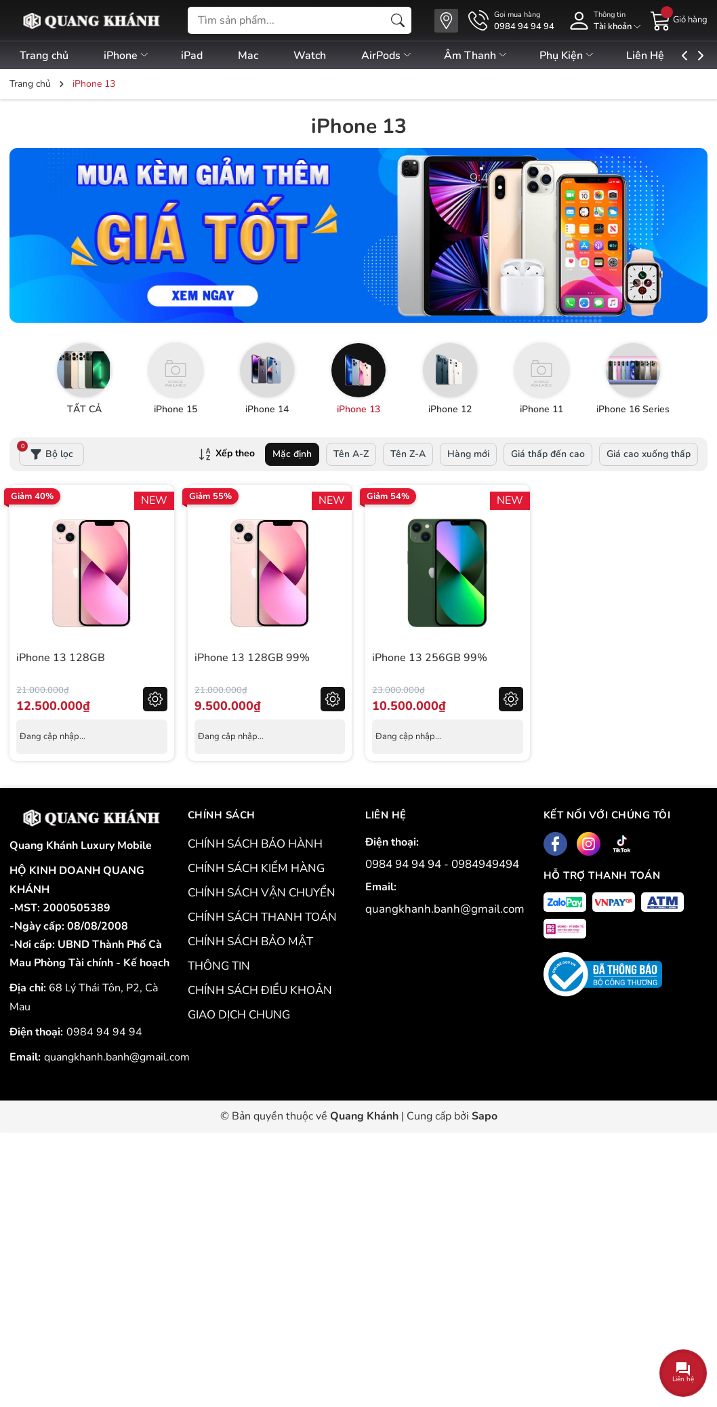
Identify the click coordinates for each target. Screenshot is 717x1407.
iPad (200, 55)
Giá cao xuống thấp (649, 454)
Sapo (484, 1116)
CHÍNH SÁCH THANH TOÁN (262, 917)
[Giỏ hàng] (679, 20)
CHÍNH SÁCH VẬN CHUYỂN (261, 892)
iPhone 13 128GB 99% (252, 657)
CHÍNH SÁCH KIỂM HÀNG (256, 868)
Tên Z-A (408, 454)
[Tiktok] (622, 844)
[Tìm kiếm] (397, 20)
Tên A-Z (351, 454)
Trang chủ (44, 55)
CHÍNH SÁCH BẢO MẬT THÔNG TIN (250, 954)
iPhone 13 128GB (60, 657)
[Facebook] (555, 844)
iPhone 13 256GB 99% (429, 657)
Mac (260, 55)
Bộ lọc (46, 451)
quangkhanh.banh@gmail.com (117, 1057)
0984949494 (485, 864)
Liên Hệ (678, 55)
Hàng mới (468, 454)
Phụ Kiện (596, 55)
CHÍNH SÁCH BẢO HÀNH (255, 844)
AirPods (408, 55)
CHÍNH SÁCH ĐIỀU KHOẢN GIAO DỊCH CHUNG (260, 1003)
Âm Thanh (501, 55)
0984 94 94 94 (104, 1032)
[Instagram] (588, 844)
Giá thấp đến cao (548, 454)
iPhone (131, 55)
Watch (326, 55)
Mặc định (292, 454)
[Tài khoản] (602, 21)
